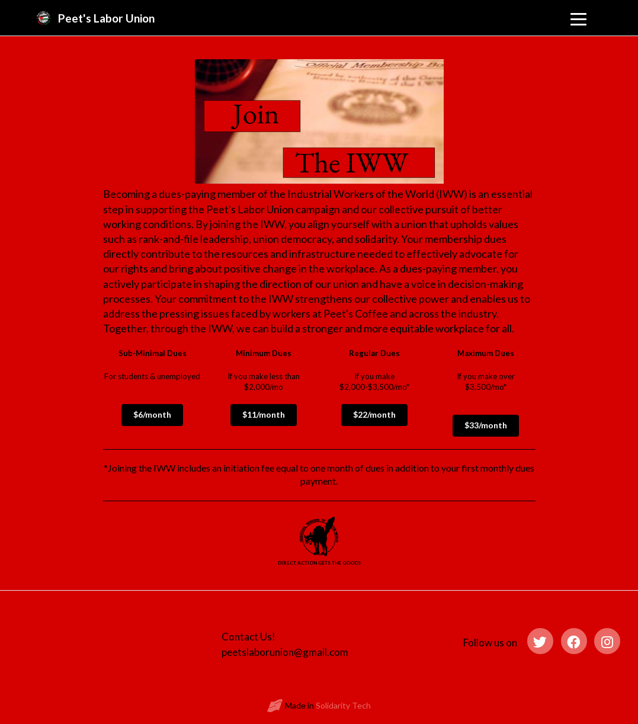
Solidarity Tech (343, 705)
